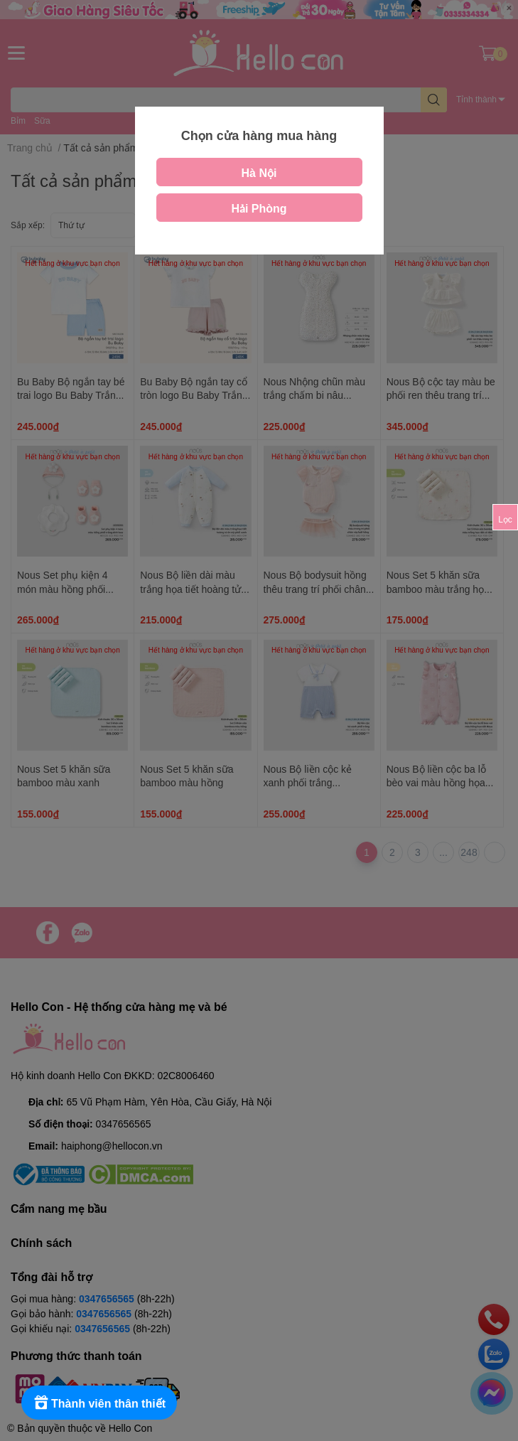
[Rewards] (99, 1403)
